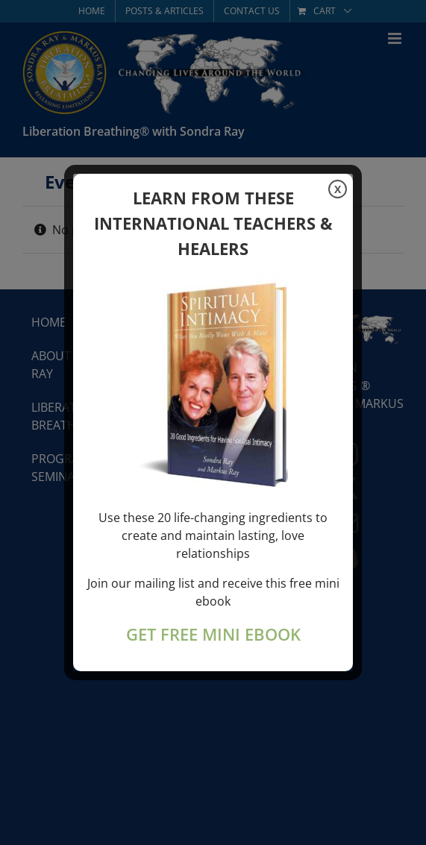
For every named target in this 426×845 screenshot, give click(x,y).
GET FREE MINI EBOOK (213, 634)
